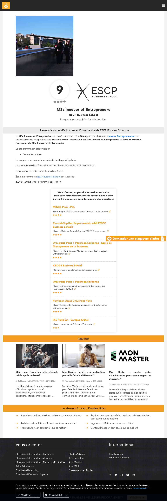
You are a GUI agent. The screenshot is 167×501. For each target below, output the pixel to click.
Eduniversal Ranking (119, 457)
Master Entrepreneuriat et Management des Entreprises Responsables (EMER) (79, 287)
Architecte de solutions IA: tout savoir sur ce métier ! (48, 423)
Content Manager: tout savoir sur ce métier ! (114, 428)
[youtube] (128, 475)
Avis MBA (74, 466)
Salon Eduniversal (25, 466)
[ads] (83, 75)
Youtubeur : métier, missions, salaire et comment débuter (51, 415)
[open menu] (163, 5)
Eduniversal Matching (27, 470)
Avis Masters (75, 462)
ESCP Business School (48, 177)
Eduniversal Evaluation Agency (32, 474)
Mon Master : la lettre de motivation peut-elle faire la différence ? (83, 373)
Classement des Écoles (81, 470)
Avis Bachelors (76, 458)
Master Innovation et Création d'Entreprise (74, 324)
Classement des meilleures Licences (34, 458)
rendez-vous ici (140, 488)
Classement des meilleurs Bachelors (34, 454)
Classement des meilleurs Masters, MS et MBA (40, 462)
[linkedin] (122, 475)
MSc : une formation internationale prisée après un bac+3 (37, 373)
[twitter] (116, 475)
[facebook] (110, 475)
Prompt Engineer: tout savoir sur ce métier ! (44, 428)
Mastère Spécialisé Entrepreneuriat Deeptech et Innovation (82, 211)
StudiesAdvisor (77, 454)
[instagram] (133, 475)
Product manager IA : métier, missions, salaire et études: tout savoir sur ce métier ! (120, 417)
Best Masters (116, 454)
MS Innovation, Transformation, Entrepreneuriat (76, 270)
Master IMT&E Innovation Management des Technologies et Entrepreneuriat (80, 252)
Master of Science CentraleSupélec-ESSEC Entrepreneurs (81, 231)
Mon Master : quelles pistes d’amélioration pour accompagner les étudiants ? (130, 375)
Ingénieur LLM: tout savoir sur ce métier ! (112, 423)
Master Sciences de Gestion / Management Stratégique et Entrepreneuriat (80, 306)
